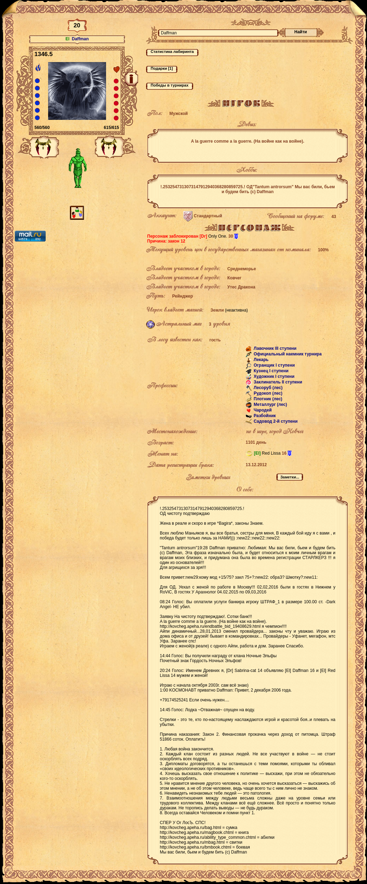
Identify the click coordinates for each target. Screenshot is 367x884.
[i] (236, 236)
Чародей (262, 410)
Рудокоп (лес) (267, 393)
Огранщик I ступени (274, 365)
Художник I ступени (274, 376)
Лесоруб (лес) (268, 387)
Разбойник (264, 415)
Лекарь (261, 359)
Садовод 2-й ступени (275, 421)
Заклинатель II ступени (277, 382)
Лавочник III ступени (274, 348)
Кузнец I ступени (271, 370)
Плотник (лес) (267, 398)
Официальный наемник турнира (287, 354)
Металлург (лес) (270, 404)
